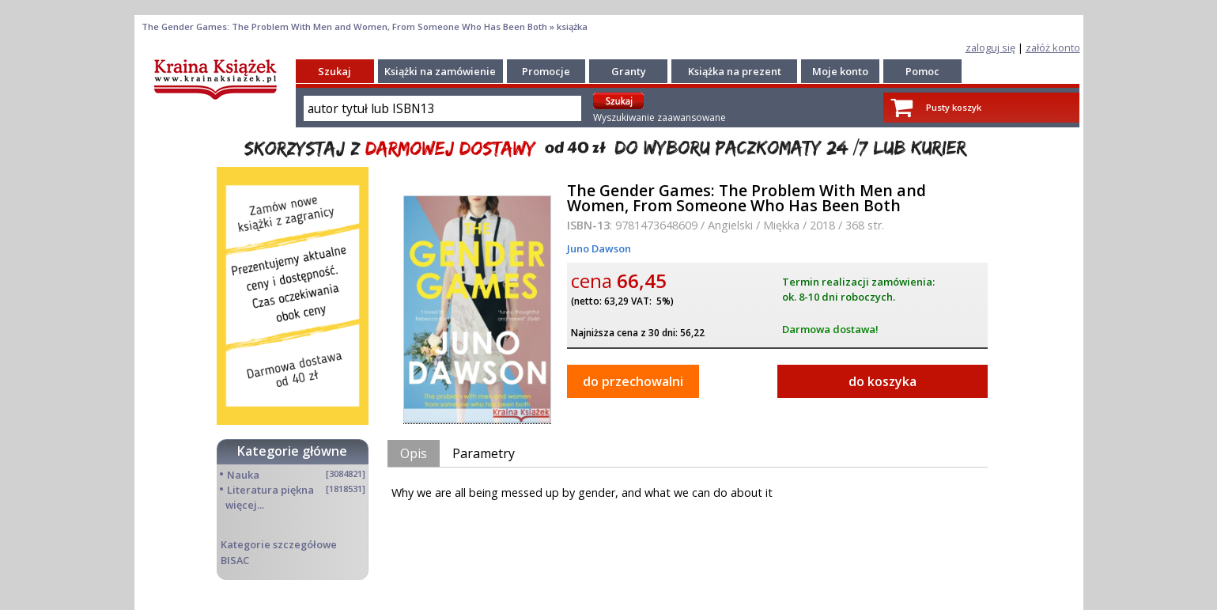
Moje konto (840, 71)
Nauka (243, 475)
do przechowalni (633, 381)
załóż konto (1053, 47)
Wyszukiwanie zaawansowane (659, 117)
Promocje (546, 71)
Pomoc (922, 71)
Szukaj (334, 71)
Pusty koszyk (953, 107)
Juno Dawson (599, 248)
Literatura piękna (270, 490)
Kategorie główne (292, 451)
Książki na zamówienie (440, 71)
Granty (628, 71)
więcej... (244, 505)
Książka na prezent (734, 71)
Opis (413, 453)
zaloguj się (990, 47)
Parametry (483, 453)
